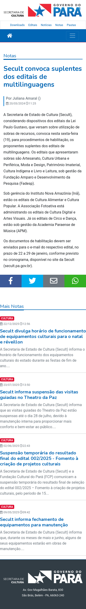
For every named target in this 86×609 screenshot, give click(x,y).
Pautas (71, 25)
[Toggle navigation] (72, 35)
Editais (32, 25)
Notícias (46, 25)
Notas (59, 25)
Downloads (17, 25)
